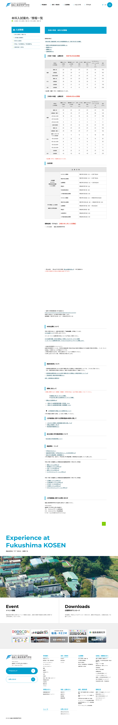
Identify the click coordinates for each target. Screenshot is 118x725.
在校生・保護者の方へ (102, 656)
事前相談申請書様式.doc (53, 426)
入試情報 (19, 30)
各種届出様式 (98, 671)
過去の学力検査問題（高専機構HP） (55, 455)
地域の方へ (63, 692)
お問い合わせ (64, 709)
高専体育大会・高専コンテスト (102, 665)
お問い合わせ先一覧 (64, 711)
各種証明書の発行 (46, 692)
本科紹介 (62, 658)
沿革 (44, 674)
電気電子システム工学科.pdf (54, 466)
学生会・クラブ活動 (100, 663)
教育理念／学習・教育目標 (48, 660)
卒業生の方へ (47, 689)
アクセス (44, 685)
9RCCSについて (99, 700)
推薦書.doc (49, 49)
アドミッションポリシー (48, 662)
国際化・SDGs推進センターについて (103, 692)
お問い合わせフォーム (65, 713)
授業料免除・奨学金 (19, 47)
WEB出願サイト (49, 333)
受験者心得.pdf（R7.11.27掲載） (58, 396)
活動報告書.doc (50, 51)
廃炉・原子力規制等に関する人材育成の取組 (86, 693)
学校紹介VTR (45, 672)
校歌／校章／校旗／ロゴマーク (49, 678)
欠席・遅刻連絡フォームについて (102, 679)
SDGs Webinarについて (100, 698)
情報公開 (45, 683)
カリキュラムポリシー (47, 666)
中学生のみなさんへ (51, 451)
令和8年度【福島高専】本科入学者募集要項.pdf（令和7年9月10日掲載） (63, 41)
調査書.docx (49, 47)
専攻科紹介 (63, 660)
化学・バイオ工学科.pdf (53, 468)
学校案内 (45, 656)
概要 (44, 668)
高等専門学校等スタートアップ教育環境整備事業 (86, 703)
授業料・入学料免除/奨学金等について (103, 677)
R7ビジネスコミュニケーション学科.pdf (57, 487)
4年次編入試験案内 (18, 37)
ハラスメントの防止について (101, 675)
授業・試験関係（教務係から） (102, 658)
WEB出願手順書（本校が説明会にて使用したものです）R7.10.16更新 (62, 339)
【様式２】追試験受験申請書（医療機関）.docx (59, 405)
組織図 (44, 670)
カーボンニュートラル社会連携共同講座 (86, 700)
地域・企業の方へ (66, 689)
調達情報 (62, 696)
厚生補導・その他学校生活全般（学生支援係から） (103, 661)
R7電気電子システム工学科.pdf (55, 482)
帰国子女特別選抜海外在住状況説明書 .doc (57, 45)
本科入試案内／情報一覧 (20, 34)
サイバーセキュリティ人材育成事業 (85, 705)
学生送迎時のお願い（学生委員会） (103, 681)
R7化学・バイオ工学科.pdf (54, 484)
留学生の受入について (100, 694)
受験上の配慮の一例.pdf (53, 424)
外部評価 (45, 681)
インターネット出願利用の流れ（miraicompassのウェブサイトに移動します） (65, 340)
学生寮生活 (98, 667)
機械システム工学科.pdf (53, 465)
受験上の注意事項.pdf (51, 400)
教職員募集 (63, 698)
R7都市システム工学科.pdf (54, 486)
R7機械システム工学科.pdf (54, 480)
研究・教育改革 (82, 689)
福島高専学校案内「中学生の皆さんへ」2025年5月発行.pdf (61, 453)
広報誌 (44, 676)
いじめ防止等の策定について (101, 673)
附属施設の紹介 (46, 680)
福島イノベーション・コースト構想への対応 (86, 696)
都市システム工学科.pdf (53, 470)
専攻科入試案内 (18, 40)
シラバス (62, 662)
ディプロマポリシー (47, 664)
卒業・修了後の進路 (100, 669)
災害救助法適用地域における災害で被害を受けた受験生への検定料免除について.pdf (67, 373)
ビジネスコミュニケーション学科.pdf (56, 472)
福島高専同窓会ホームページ (48, 694)
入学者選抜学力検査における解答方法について (59, 411)
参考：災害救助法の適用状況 (52, 378)
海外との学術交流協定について (102, 696)
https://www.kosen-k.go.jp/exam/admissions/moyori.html (60, 312)
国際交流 (98, 689)
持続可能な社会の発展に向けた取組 (85, 698)
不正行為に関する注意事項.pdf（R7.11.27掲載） (62, 397)
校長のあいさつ (46, 658)
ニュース (45, 709)
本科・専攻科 (64, 656)
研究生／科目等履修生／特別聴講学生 (23, 44)
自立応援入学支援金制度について (54, 438)
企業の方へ (63, 694)
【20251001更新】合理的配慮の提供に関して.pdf (59, 423)
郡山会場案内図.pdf (69, 269)
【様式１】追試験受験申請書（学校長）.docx (58, 403)
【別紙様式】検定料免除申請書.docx (55, 375)
